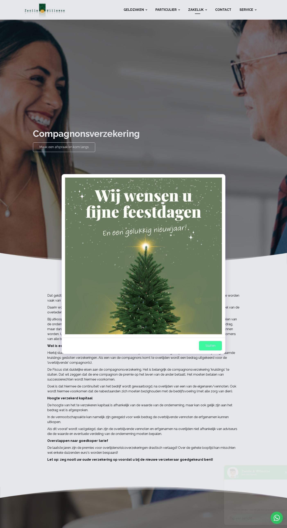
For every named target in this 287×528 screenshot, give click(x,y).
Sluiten (210, 346)
